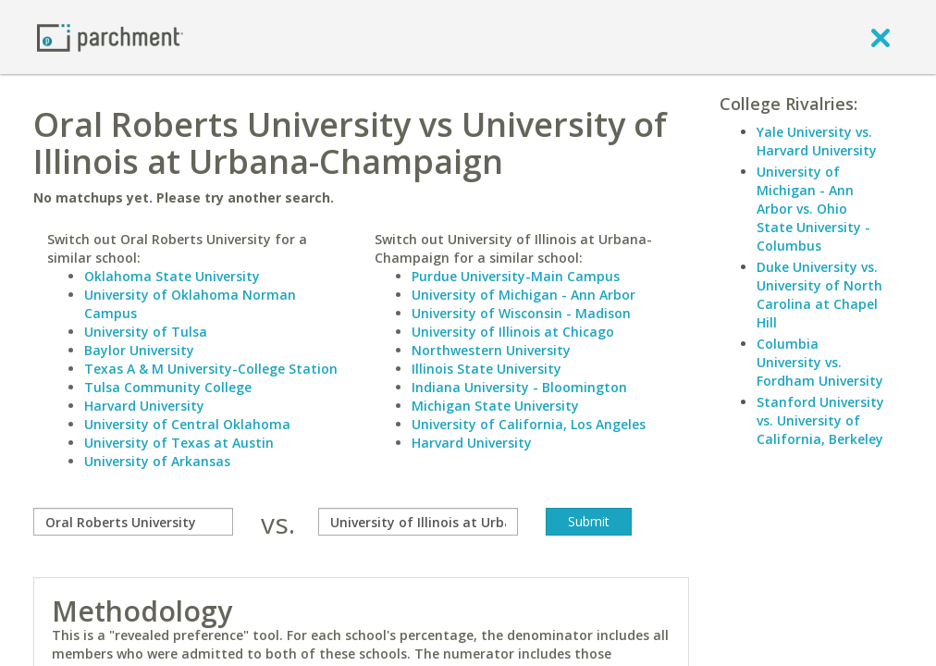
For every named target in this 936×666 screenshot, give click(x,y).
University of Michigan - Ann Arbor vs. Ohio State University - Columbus (813, 208)
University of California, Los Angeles (529, 424)
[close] (880, 37)
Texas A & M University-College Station (211, 368)
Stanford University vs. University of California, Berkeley (820, 420)
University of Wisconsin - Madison (521, 313)
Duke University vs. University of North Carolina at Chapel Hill (819, 294)
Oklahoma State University (172, 276)
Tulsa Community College (168, 387)
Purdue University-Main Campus (516, 276)
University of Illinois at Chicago (513, 331)
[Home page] (110, 36)
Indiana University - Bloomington (519, 387)
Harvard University (144, 405)
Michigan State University (495, 405)
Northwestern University (491, 350)
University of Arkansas (157, 461)
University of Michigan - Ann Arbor (523, 294)
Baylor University (139, 350)
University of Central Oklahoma (187, 424)
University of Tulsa (145, 331)
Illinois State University (486, 368)
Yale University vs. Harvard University (817, 141)
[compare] (133, 522)
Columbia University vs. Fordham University (820, 362)
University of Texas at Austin (179, 442)
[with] (418, 522)
